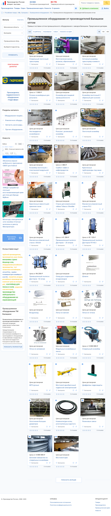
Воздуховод (33, 313)
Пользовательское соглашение (60, 502)
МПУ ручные (34, 385)
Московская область (20, 12)
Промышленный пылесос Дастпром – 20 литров (66, 241)
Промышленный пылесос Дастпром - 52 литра (39, 277)
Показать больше (68, 480)
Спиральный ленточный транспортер (38, 60)
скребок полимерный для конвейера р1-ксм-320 (12, 270)
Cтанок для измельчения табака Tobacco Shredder (65, 205)
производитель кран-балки (12, 252)
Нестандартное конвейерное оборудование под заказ (38, 133)
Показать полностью (13, 342)
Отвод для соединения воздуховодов (64, 277)
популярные (46, 31)
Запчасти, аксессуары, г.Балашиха (14, 124)
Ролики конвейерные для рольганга (39, 96)
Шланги (85, 276)
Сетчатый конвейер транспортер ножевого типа (91, 60)
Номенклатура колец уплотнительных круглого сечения (66, 422)
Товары (17, 8)
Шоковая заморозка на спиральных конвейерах (38, 459)
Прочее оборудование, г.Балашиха (14, 128)
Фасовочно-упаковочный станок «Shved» (39, 241)
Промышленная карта (34, 8)
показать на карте (64, 31)
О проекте (56, 8)
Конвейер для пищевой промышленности (65, 96)
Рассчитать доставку (14, 233)
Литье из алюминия (37, 349)
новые (54, 31)
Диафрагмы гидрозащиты (92, 385)
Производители (7, 8)
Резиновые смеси (89, 421)
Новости (47, 8)
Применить (13, 55)
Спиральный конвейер (91, 349)
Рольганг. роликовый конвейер (64, 133)
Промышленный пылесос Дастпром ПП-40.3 (92, 241)
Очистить (20, 20)
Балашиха (24, 12)
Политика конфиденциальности (61, 505)
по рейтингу (37, 31)
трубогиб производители (11, 250)
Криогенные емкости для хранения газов (39, 205)
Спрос (23, 8)
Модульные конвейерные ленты (66, 350)
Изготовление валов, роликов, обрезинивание (65, 60)
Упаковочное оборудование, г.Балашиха (14, 119)
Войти (105, 8)
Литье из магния (62, 313)
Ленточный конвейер (90, 131)
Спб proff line (6, 267)
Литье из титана (88, 313)
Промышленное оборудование (39, 12)
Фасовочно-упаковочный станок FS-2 (92, 205)
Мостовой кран (62, 458)
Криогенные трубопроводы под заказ (91, 169)
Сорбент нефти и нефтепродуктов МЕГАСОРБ (62, 169)
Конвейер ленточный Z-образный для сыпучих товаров (91, 96)
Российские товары (11, 12)
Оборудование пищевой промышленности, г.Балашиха (14, 115)
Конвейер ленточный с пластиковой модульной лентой (39, 169)
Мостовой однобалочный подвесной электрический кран (66, 386)
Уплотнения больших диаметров (37, 422)
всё (30, 31)
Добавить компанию (90, 8)
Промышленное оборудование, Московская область (52, 12)
